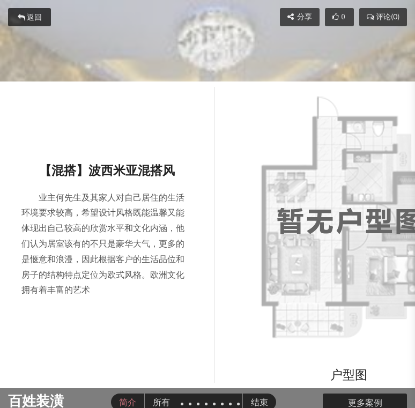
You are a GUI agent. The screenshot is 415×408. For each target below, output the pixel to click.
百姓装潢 (36, 400)
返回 (30, 17)
